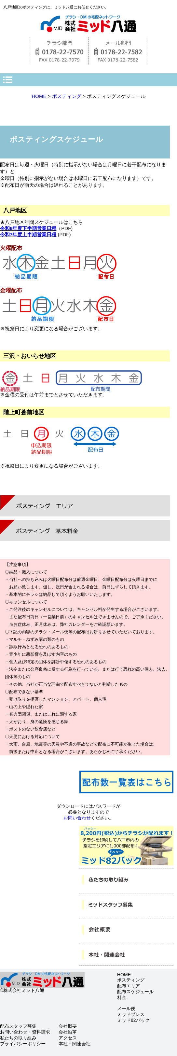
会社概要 (68, 1026)
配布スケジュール (135, 991)
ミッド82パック (133, 1020)
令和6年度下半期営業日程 (28, 228)
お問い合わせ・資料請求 (25, 1032)
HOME (40, 96)
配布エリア (128, 985)
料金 (121, 997)
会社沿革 (68, 1032)
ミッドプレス (130, 1014)
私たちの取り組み (18, 1037)
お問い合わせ (77, 817)
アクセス (68, 1037)
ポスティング (66, 96)
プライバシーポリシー (23, 1043)
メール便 (126, 1008)
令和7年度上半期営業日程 (28, 234)
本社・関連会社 (74, 1043)
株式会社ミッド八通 (88, 23)
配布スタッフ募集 (18, 1026)
